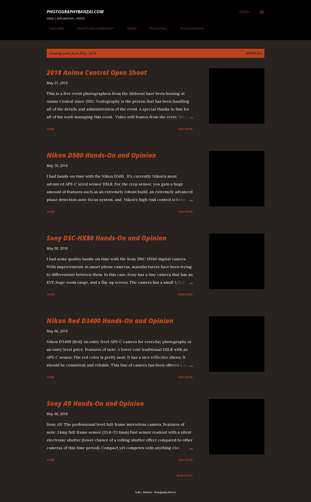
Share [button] (50, 129)
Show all (254, 53)
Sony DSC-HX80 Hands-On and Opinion (107, 237)
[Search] (244, 12)
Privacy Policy (155, 28)
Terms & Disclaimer (189, 28)
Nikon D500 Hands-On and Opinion (101, 155)
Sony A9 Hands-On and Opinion (95, 403)
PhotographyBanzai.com (75, 12)
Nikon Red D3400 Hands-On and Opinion (110, 320)
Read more (185, 129)
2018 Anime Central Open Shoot (97, 72)
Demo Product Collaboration (92, 28)
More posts (184, 476)
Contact (129, 28)
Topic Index (54, 28)
